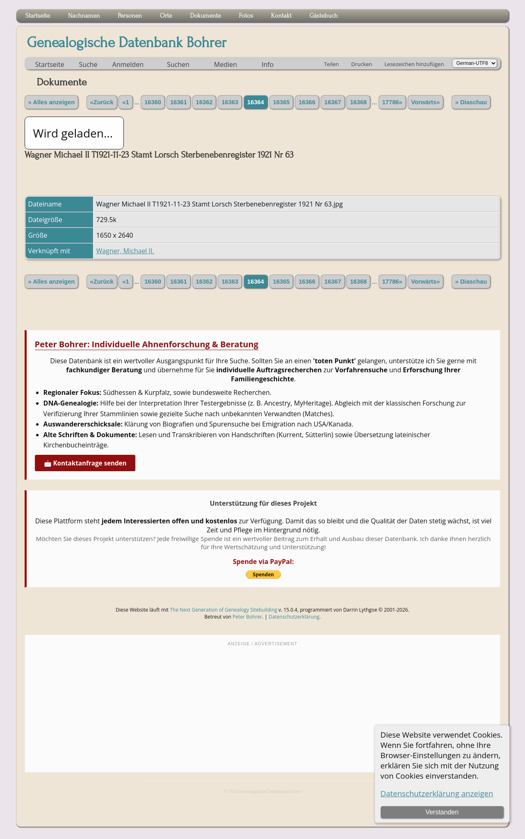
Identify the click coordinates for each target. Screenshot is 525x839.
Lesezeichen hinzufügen (414, 64)
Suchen (178, 64)
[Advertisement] (262, 708)
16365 (281, 102)
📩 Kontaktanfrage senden (85, 463)
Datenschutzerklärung (294, 616)
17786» (392, 102)
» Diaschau (471, 102)
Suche (88, 64)
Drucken (361, 64)
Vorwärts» (425, 102)
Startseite (49, 64)
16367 (332, 102)
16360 (152, 102)
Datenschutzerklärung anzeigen (437, 793)
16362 (204, 102)
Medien (225, 64)
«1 (125, 102)
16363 (229, 102)
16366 (307, 102)
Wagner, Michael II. (125, 250)
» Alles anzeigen (51, 102)
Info (268, 64)
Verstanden (442, 812)
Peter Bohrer (247, 616)
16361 (178, 102)
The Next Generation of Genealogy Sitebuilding (223, 609)
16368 (358, 102)
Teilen (331, 64)
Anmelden (128, 64)
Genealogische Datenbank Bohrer (127, 42)
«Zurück (102, 102)
